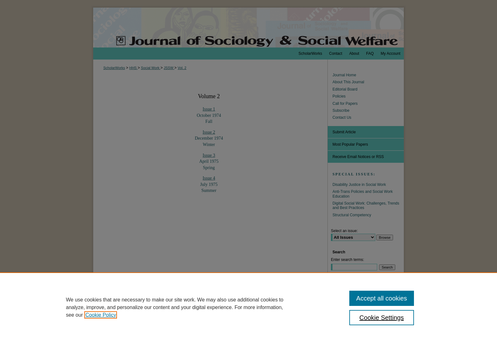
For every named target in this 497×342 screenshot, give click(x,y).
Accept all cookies (381, 298)
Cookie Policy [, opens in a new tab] (100, 315)
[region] (248, 307)
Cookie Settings (381, 317)
